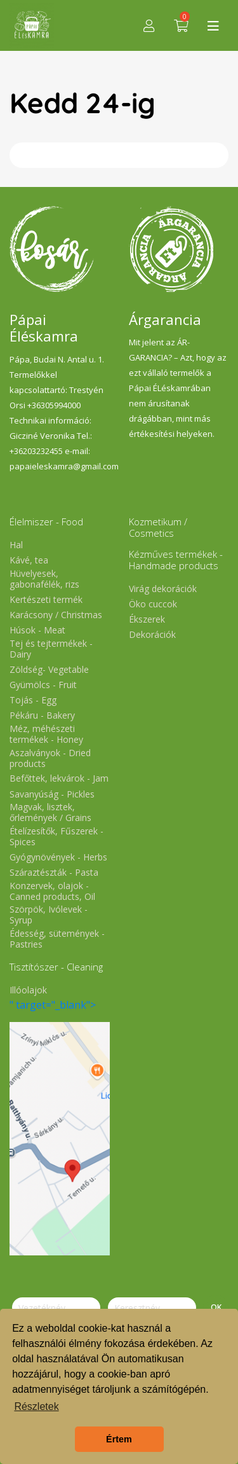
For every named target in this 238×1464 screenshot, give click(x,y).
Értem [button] (119, 1439)
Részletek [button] (36, 1406)
